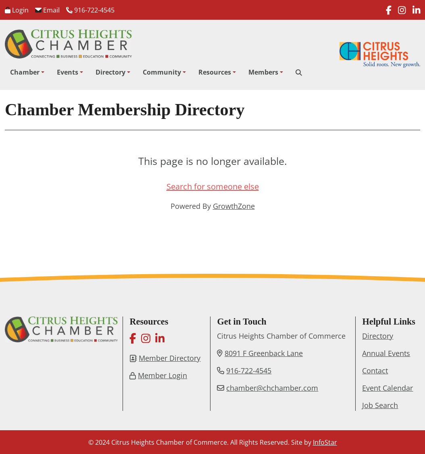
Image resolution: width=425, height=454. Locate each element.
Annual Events (386, 353)
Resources (214, 72)
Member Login (162, 375)
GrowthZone (234, 206)
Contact (375, 370)
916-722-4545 (90, 10)
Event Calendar (387, 388)
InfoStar (325, 442)
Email (47, 10)
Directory (110, 72)
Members (263, 72)
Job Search (380, 405)
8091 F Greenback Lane (264, 353)
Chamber (25, 72)
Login (17, 10)
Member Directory (169, 358)
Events (67, 72)
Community (162, 72)
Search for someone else (213, 186)
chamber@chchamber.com (272, 388)
